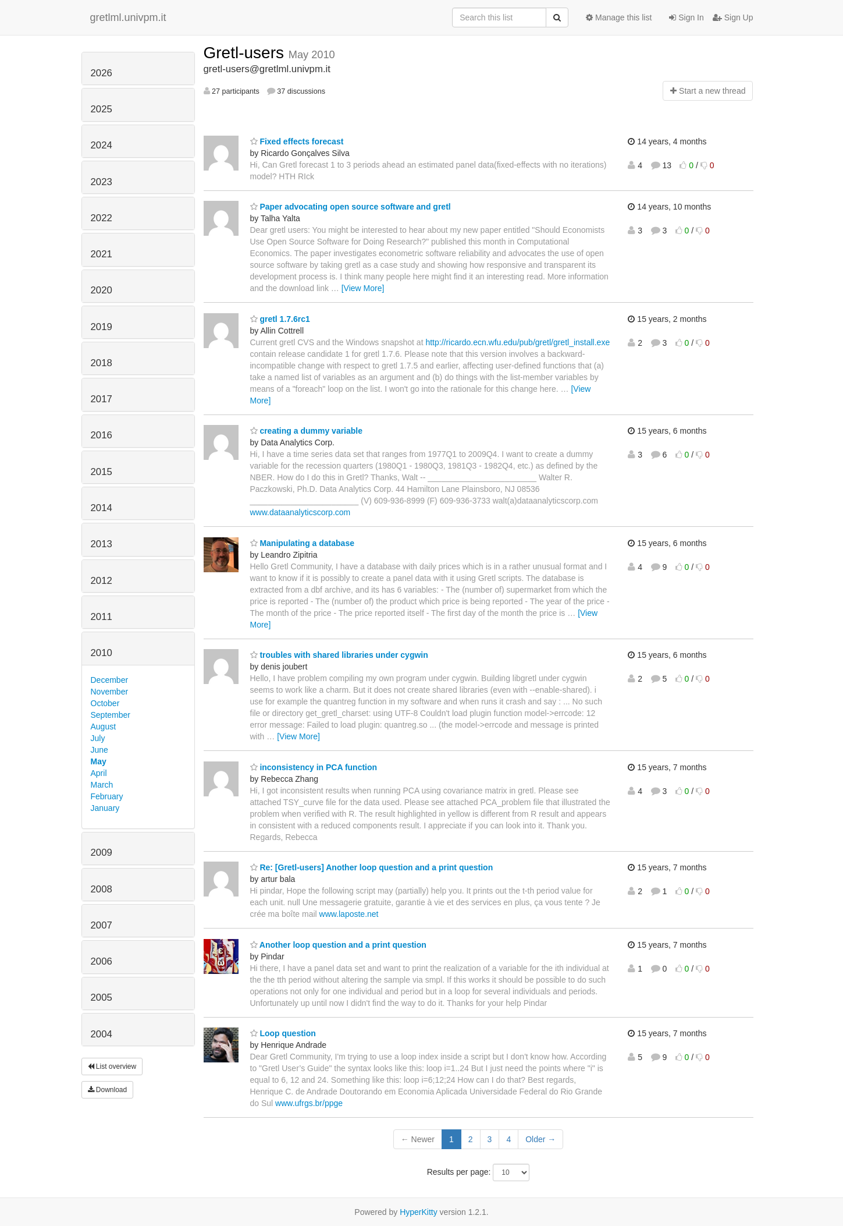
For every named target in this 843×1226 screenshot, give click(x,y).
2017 (101, 399)
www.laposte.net (349, 914)
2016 (101, 435)
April (99, 773)
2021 (101, 254)
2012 (101, 580)
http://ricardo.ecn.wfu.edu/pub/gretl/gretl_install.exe (517, 342)
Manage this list (619, 17)
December (110, 680)
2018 (101, 362)
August (103, 726)
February (107, 796)
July (98, 738)
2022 (101, 218)
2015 (101, 471)
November (110, 691)
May (98, 761)
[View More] (363, 288)
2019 (101, 326)
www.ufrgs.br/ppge (309, 1103)
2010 (101, 652)
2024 (101, 145)
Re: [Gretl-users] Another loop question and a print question (371, 867)
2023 (101, 181)
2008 (101, 889)
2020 (101, 290)
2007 (101, 925)
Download (107, 1090)
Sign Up (733, 17)
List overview (112, 1066)
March (102, 784)
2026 (101, 73)
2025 (101, 109)
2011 (101, 616)
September (110, 715)
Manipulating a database (302, 543)
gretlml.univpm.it (128, 17)
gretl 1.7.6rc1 (280, 319)
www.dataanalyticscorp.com (300, 512)
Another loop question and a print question (338, 944)
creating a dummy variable (306, 430)
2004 (101, 1034)
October (105, 703)
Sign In (686, 17)
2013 (101, 544)
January (105, 808)
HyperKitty (418, 1212)
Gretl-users (246, 53)
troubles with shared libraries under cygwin (339, 655)
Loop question (283, 1033)
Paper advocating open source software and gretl (350, 206)
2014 (101, 507)
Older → (540, 1139)
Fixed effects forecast (297, 141)
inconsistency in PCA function (314, 767)
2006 (101, 961)
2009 (101, 852)
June (99, 749)
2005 (101, 997)
